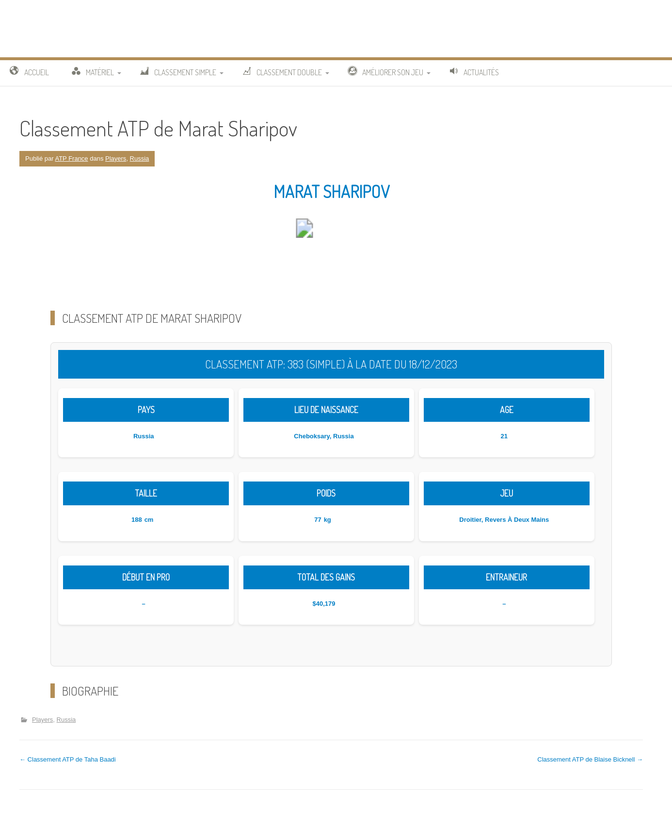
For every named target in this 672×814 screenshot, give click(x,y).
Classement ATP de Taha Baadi (67, 759)
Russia (139, 158)
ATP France (71, 158)
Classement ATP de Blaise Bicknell (590, 759)
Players (115, 158)
